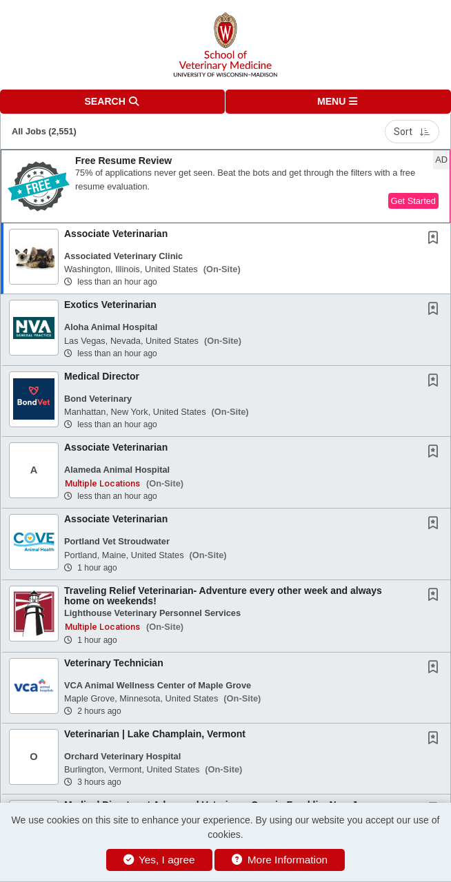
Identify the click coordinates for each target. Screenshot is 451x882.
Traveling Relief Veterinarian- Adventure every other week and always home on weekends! (223, 595)
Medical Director (101, 376)
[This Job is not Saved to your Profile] (436, 239)
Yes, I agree (159, 859)
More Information (280, 859)
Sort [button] (412, 131)
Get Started (413, 201)
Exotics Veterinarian (110, 304)
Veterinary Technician (113, 662)
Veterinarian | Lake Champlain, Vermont (154, 733)
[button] (338, 102)
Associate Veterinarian (116, 233)
